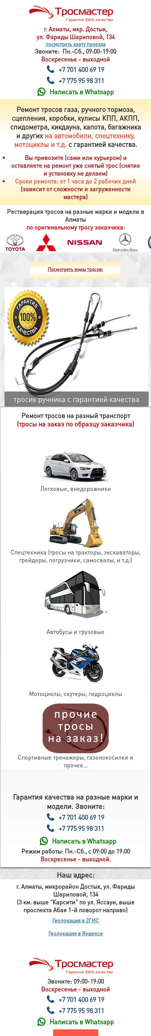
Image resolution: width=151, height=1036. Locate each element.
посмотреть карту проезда (76, 44)
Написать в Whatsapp (82, 91)
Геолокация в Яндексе (75, 933)
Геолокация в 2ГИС (75, 920)
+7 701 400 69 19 (81, 69)
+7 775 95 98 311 (81, 80)
